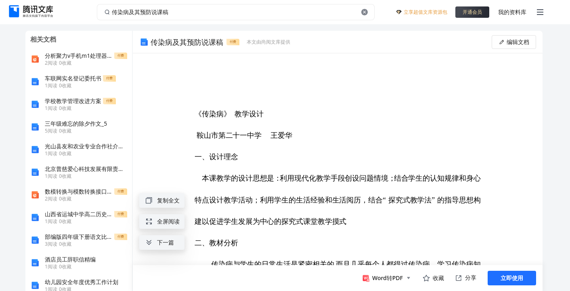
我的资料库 (512, 12)
